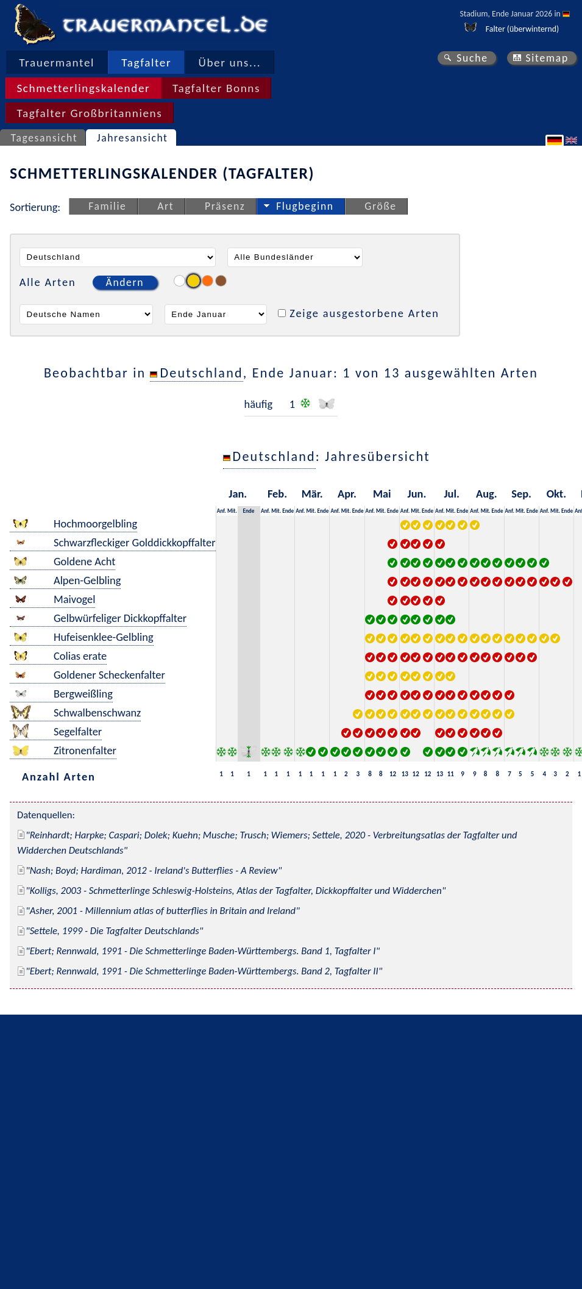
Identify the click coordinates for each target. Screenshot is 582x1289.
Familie (107, 206)
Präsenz (225, 206)
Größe (380, 206)
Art (165, 206)
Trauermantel (56, 62)
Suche (472, 58)
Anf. (221, 510)
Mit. (232, 510)
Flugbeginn (304, 206)
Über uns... (230, 62)
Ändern (125, 282)
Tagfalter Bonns (216, 88)
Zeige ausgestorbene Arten (364, 313)
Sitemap (547, 58)
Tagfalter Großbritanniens (89, 113)
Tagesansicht (44, 138)
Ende (248, 510)
